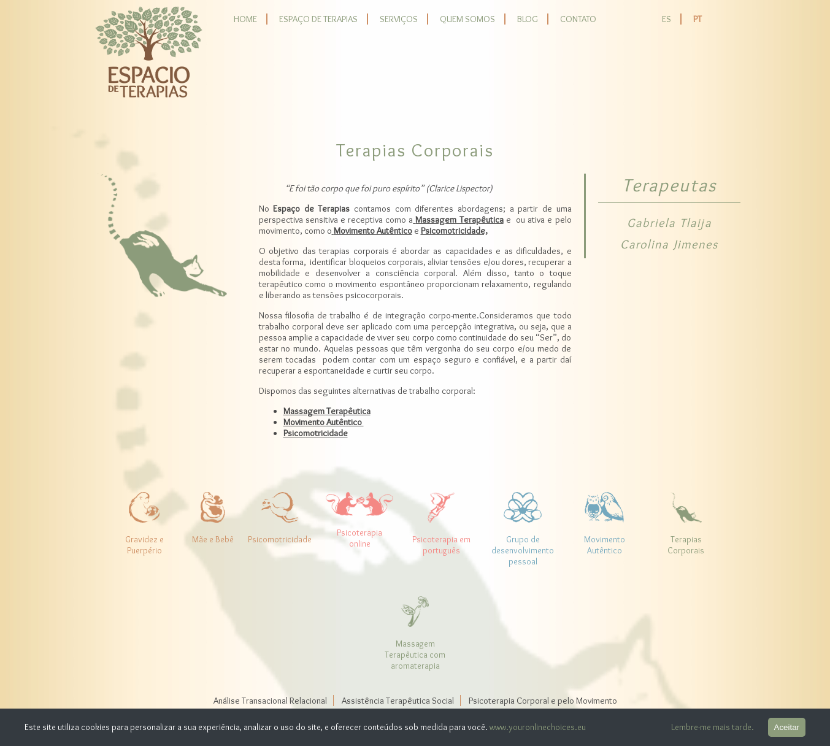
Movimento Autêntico (323, 422)
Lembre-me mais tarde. (712, 727)
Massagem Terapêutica (327, 411)
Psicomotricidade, (454, 230)
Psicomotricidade (315, 433)
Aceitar (786, 727)
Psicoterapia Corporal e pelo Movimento (543, 700)
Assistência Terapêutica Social (398, 700)
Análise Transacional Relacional (270, 700)
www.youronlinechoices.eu (538, 727)
